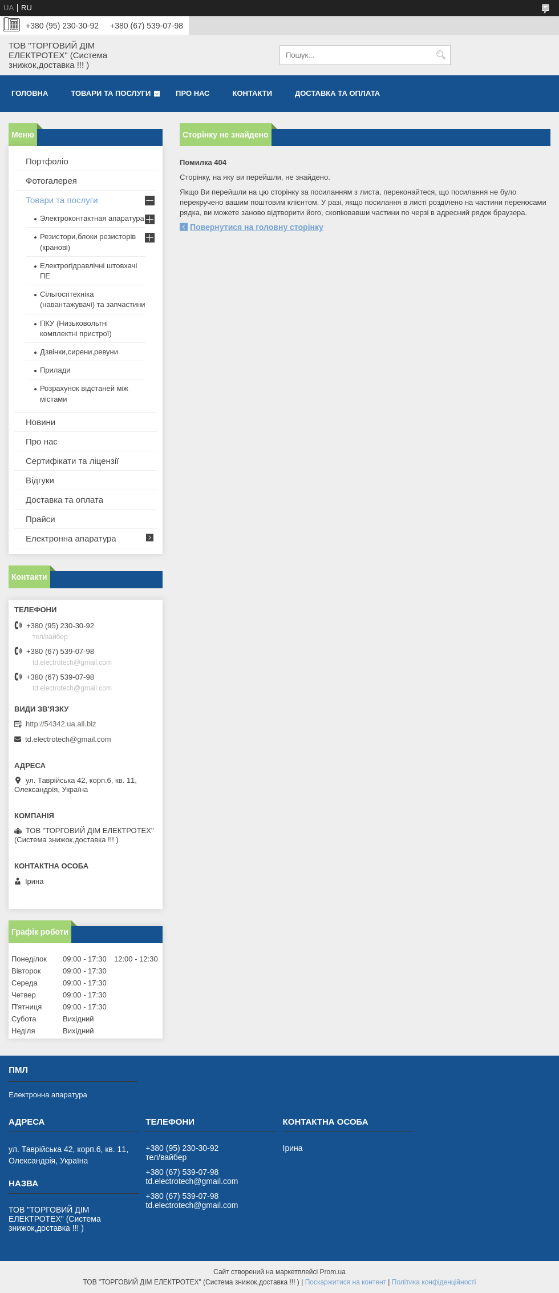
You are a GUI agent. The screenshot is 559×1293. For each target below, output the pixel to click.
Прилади (55, 370)
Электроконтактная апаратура (92, 218)
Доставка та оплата (337, 93)
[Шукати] (441, 55)
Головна (29, 93)
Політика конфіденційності (434, 1282)
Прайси (40, 519)
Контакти (253, 93)
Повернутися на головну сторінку (256, 227)
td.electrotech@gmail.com (68, 739)
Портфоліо (47, 161)
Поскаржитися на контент (345, 1282)
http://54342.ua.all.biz (61, 724)
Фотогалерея (51, 180)
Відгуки (40, 480)
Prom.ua (333, 1272)
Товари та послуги (111, 93)
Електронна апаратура (71, 538)
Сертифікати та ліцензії (72, 461)
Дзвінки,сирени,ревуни (79, 352)
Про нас (192, 93)
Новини (40, 422)
